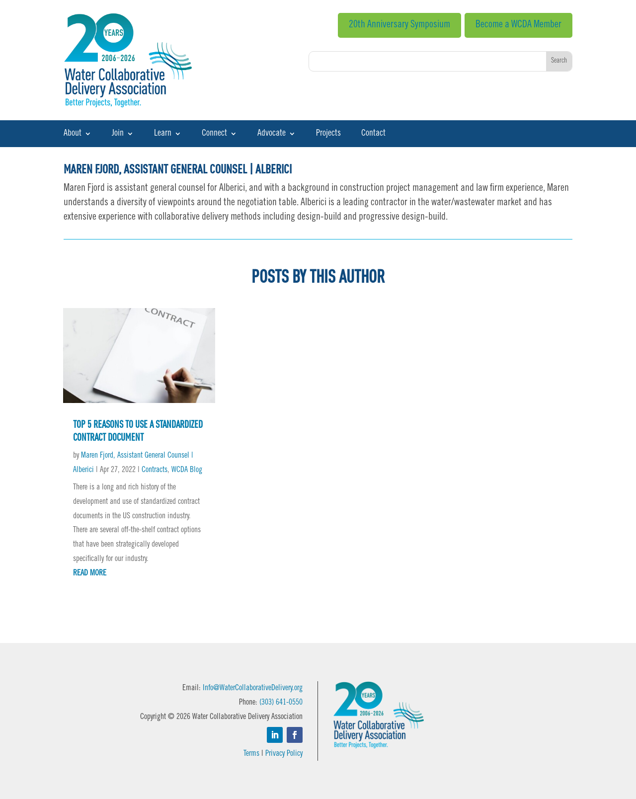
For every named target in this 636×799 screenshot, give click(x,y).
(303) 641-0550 (281, 703)
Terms (251, 754)
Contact (373, 134)
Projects (328, 134)
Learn (162, 134)
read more (89, 573)
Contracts (154, 470)
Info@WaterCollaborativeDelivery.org (253, 688)
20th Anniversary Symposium (399, 25)
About (72, 134)
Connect (214, 134)
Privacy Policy (284, 754)
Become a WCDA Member (518, 25)
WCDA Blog (186, 470)
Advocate (271, 134)
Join (118, 134)
